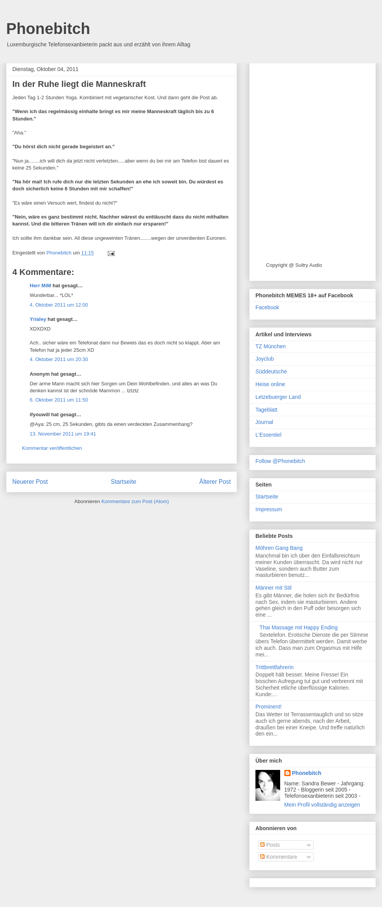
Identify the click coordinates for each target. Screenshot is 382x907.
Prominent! (268, 707)
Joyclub (264, 359)
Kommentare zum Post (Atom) (135, 501)
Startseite (123, 481)
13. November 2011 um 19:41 (63, 434)
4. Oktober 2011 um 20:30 (59, 359)
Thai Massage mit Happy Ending (299, 627)
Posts (270, 845)
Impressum (268, 509)
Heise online (270, 384)
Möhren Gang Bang (279, 548)
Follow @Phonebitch (280, 461)
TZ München (270, 346)
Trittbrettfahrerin (274, 667)
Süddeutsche (271, 371)
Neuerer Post (30, 481)
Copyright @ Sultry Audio (294, 265)
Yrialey (38, 319)
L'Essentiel (268, 435)
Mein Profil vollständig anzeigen (322, 805)
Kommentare (278, 857)
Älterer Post (215, 481)
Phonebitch (48, 28)
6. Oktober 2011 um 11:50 (59, 400)
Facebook (267, 307)
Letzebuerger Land (278, 397)
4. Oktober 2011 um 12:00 (59, 305)
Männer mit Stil (273, 588)
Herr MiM (40, 285)
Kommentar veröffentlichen (52, 448)
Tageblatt (266, 410)
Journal (264, 422)
